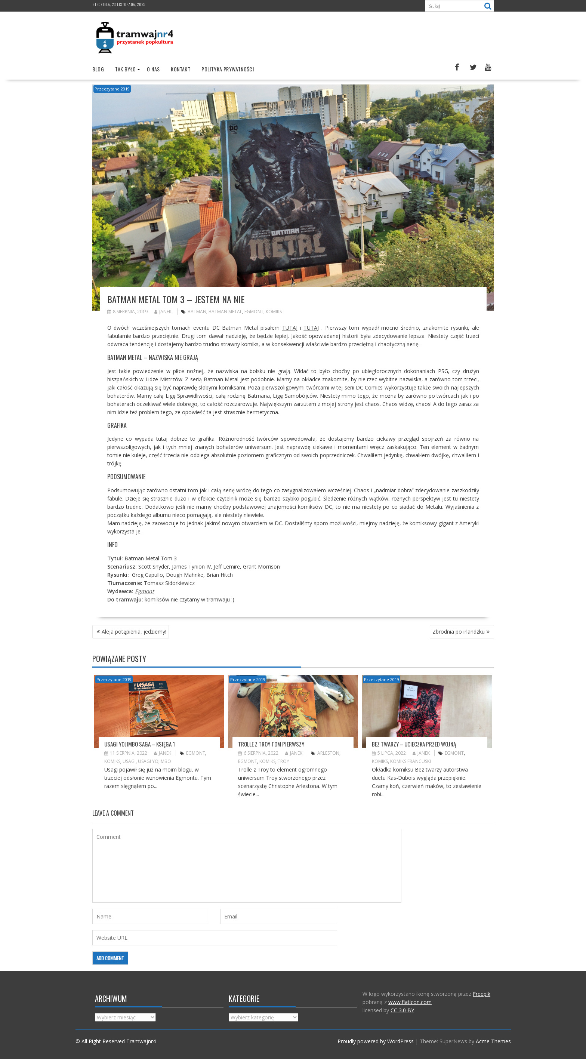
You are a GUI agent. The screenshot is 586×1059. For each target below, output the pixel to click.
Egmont (253, 311)
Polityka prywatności (227, 69)
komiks (274, 311)
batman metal (225, 311)
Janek (163, 311)
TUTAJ (289, 327)
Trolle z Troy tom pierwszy (271, 743)
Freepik (481, 993)
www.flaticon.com (410, 1002)
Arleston (328, 753)
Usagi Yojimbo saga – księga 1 (139, 743)
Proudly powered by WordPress (375, 1041)
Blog (98, 69)
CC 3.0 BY (402, 1010)
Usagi (129, 761)
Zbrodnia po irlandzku (458, 631)
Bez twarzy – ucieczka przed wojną (414, 743)
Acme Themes (493, 1041)
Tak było (125, 69)
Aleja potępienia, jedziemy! (134, 631)
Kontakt (180, 69)
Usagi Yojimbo (154, 761)
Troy (283, 761)
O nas (153, 69)
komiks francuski (410, 761)
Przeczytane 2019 (112, 89)
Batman (197, 311)
